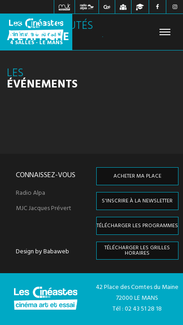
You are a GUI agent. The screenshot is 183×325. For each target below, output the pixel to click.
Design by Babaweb (42, 252)
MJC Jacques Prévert (43, 209)
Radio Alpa (30, 193)
